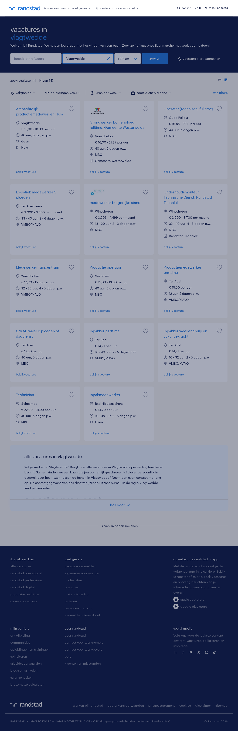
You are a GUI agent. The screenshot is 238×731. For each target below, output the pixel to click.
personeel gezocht (79, 608)
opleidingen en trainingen (30, 649)
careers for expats (24, 601)
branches (72, 587)
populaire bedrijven (25, 594)
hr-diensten (73, 580)
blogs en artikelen (24, 670)
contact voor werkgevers (83, 649)
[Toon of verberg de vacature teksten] (223, 80)
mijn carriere (19, 628)
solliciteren (18, 656)
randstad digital (22, 587)
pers (68, 656)
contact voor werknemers (84, 642)
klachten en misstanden (83, 663)
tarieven (71, 601)
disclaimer (203, 705)
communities (20, 642)
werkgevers (81, 8)
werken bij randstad (88, 705)
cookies (185, 705)
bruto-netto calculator (27, 684)
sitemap (221, 705)
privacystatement (161, 705)
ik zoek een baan (57, 8)
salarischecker (21, 677)
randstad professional (26, 580)
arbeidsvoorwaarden (26, 663)
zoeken (154, 58)
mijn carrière (104, 8)
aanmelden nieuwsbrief (82, 615)
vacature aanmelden (80, 566)
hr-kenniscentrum (78, 594)
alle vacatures (20, 566)
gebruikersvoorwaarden (126, 705)
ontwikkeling (20, 635)
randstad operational (26, 573)
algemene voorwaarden (82, 573)
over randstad (127, 8)
